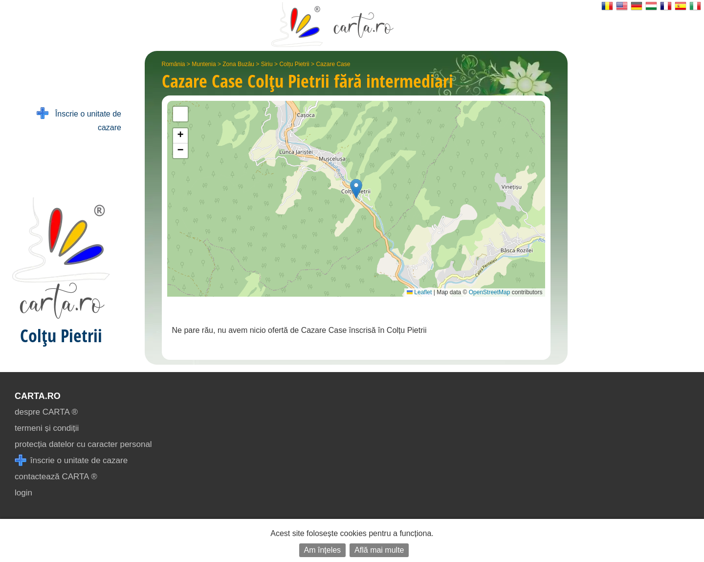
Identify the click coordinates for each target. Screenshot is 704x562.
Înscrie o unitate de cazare (79, 120)
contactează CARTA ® (56, 476)
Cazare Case (333, 64)
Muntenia (204, 64)
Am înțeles (322, 550)
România (173, 64)
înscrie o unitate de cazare (71, 460)
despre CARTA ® (46, 412)
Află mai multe (379, 550)
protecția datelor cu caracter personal (83, 444)
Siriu (267, 64)
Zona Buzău (238, 64)
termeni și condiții (47, 428)
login (23, 492)
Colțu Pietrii (294, 64)
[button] (356, 189)
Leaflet (419, 292)
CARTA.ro (38, 396)
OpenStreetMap (489, 292)
